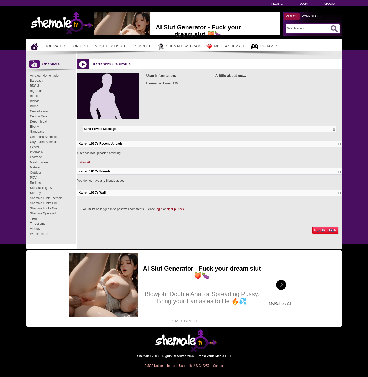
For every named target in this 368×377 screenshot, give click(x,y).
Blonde (35, 101)
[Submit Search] (334, 28)
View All (85, 162)
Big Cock (36, 91)
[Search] (308, 28)
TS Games (264, 46)
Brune (34, 106)
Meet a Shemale (225, 46)
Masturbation (39, 162)
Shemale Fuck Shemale (46, 198)
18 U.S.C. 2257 (198, 366)
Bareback (36, 80)
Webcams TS (39, 234)
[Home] (35, 46)
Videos (291, 16)
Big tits (34, 96)
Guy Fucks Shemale (44, 142)
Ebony (34, 126)
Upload (329, 3)
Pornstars (311, 16)
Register (277, 3)
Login (304, 3)
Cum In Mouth (39, 116)
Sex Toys (36, 193)
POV (33, 177)
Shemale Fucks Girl (43, 203)
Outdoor (35, 172)
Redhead (36, 183)
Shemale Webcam (178, 46)
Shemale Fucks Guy (44, 208)
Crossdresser (39, 111)
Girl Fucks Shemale (43, 137)
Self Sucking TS (41, 188)
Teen (33, 218)
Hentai (34, 147)
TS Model (142, 46)
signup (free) (175, 209)
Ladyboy (36, 157)
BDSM (34, 86)
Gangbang (37, 131)
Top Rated (55, 46)
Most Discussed (111, 46)
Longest (79, 46)
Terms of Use (176, 366)
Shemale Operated (43, 213)
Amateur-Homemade (44, 75)
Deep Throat (38, 121)
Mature (35, 167)
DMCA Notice (153, 366)
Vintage (35, 228)
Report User (325, 230)
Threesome (38, 223)
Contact (218, 366)
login (159, 209)
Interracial (37, 152)
